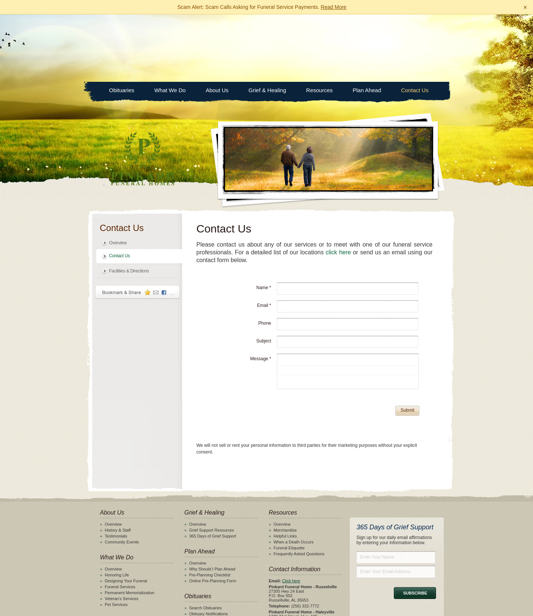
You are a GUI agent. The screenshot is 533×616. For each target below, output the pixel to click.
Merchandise (285, 463)
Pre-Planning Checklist (209, 507)
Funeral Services (120, 519)
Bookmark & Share (137, 224)
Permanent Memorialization (129, 525)
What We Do (170, 23)
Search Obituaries (205, 540)
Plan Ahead (367, 23)
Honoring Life (117, 507)
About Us (217, 23)
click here (338, 185)
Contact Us (415, 23)
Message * (260, 291)
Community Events (122, 474)
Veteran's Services (121, 531)
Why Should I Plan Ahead (212, 501)
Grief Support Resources (211, 463)
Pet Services (116, 537)
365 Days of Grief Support (212, 468)
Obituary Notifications (208, 546)
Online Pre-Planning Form (212, 513)
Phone (264, 255)
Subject (263, 273)
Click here (291, 513)
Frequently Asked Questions (299, 486)
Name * (263, 220)
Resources (319, 23)
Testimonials (116, 468)
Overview (118, 175)
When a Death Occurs (294, 474)
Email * (264, 238)
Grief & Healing (267, 23)
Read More (333, 7)
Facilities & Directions (129, 203)
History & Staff (118, 463)
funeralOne (327, 608)
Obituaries (121, 23)
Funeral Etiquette (289, 480)
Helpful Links (285, 468)
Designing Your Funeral (126, 513)
